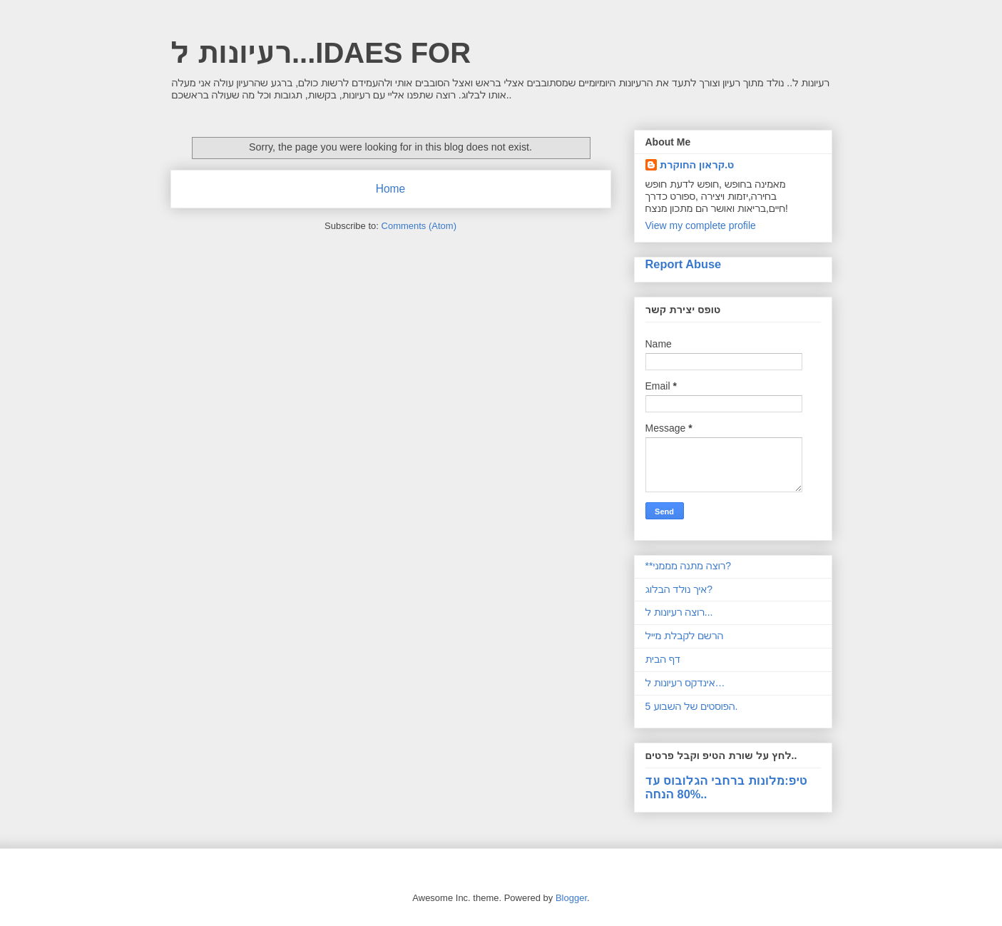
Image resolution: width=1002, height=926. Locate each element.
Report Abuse (683, 264)
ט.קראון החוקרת (697, 165)
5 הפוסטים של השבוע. (691, 706)
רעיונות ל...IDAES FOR (320, 52)
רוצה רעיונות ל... (679, 612)
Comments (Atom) (419, 225)
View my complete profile (700, 225)
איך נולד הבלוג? (679, 589)
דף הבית (663, 659)
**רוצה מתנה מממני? (688, 565)
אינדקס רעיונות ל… (685, 682)
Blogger (571, 897)
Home (391, 189)
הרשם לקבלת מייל (684, 635)
